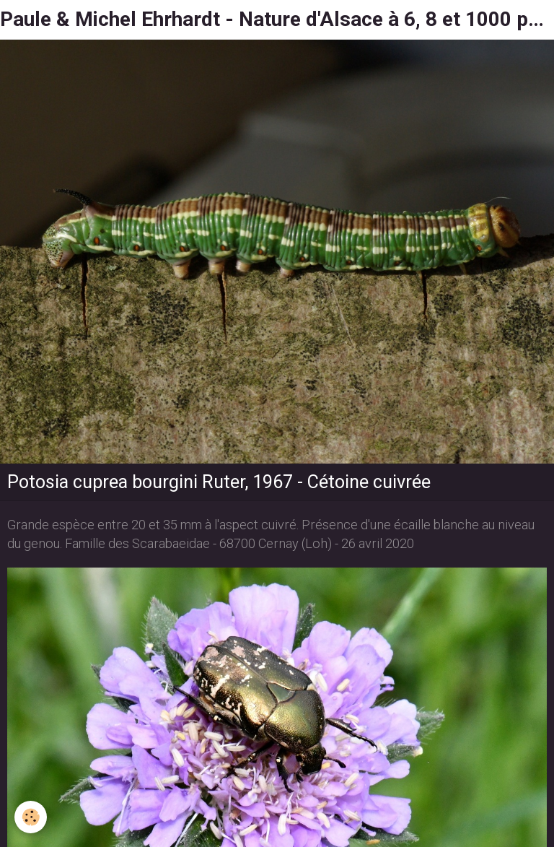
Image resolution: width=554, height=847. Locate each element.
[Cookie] (30, 817)
